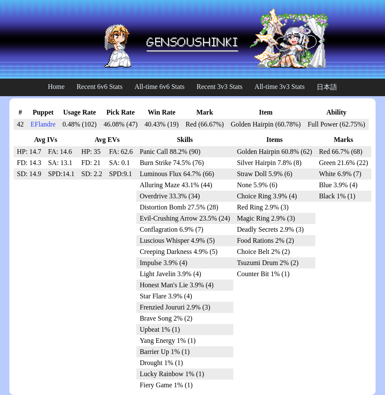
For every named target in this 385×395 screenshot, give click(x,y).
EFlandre (43, 124)
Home (56, 86)
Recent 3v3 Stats (220, 86)
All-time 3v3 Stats (280, 86)
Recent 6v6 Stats (99, 86)
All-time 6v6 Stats (160, 86)
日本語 (327, 87)
